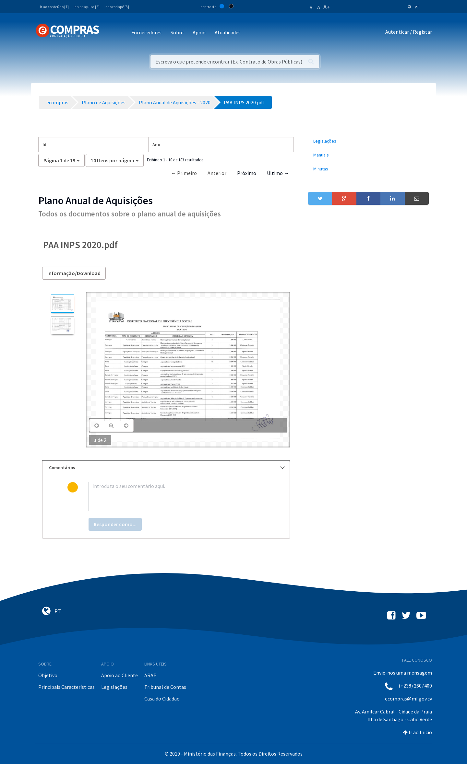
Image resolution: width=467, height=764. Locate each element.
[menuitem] (368, 141)
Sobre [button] (177, 32)
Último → (278, 173)
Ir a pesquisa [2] (87, 6)
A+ (326, 7)
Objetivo (47, 675)
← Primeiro (184, 173)
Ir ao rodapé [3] (116, 6)
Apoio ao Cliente (119, 675)
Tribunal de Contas (165, 687)
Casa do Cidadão (162, 698)
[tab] (166, 467)
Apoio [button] (199, 32)
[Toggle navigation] (108, 33)
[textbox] (177, 496)
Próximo (246, 173)
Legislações (114, 687)
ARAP (150, 675)
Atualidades (228, 32)
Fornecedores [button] (146, 32)
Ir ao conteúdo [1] (54, 6)
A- (312, 7)
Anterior (217, 173)
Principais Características (66, 687)
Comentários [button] (167, 467)
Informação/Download (74, 273)
